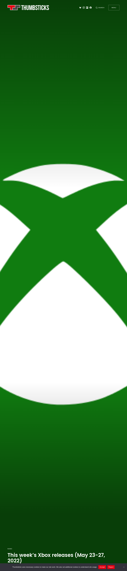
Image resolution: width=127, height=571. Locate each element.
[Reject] (124, 567)
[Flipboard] (87, 8)
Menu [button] (114, 7)
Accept (102, 567)
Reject (111, 567)
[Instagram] (84, 8)
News (10, 549)
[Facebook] (91, 8)
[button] (100, 8)
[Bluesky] (80, 8)
